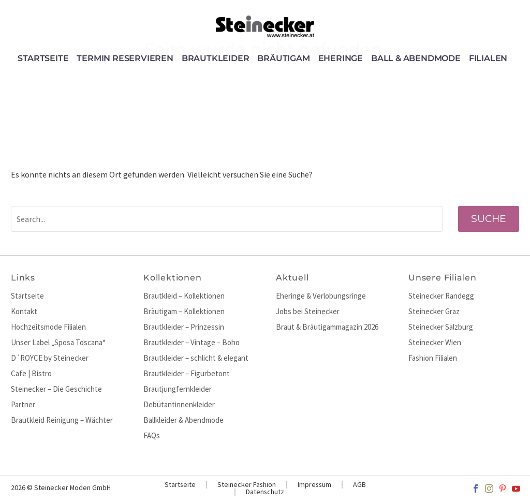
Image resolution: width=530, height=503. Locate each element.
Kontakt (24, 311)
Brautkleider (215, 58)
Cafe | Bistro (31, 373)
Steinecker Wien (434, 342)
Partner (23, 404)
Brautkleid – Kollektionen (184, 296)
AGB (359, 485)
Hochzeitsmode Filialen (48, 327)
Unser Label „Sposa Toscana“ (58, 342)
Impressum (314, 485)
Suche (488, 219)
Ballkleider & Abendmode (183, 420)
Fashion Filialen (432, 358)
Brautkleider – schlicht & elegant (195, 358)
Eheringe (340, 58)
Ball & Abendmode (416, 58)
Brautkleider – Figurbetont (186, 373)
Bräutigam (283, 58)
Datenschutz (265, 492)
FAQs (151, 435)
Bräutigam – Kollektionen (184, 311)
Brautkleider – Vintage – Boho (191, 342)
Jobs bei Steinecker (308, 311)
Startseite (43, 58)
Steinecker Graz (434, 311)
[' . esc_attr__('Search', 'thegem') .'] (227, 219)
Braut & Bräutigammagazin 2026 (327, 327)
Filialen (488, 58)
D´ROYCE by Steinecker (50, 358)
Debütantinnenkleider (179, 404)
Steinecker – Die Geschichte (56, 389)
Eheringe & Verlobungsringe (321, 296)
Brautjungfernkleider (177, 389)
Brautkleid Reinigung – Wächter (62, 420)
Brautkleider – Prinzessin (183, 327)
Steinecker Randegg (441, 296)
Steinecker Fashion (246, 485)
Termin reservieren (125, 58)
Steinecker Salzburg (440, 327)
